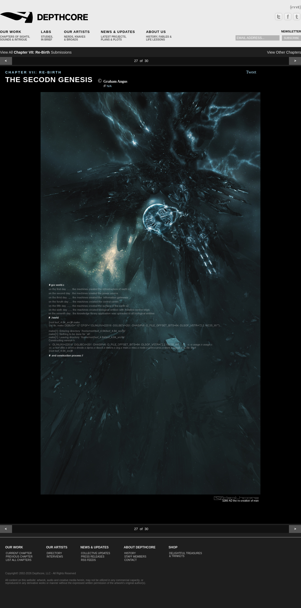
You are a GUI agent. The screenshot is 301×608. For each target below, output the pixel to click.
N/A (109, 86)
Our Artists (77, 32)
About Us (156, 32)
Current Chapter (19, 553)
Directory (54, 553)
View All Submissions (36, 52)
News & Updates (118, 32)
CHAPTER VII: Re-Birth (33, 72)
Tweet (251, 72)
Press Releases (92, 556)
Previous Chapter (19, 556)
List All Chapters (18, 560)
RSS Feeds (88, 560)
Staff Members (135, 556)
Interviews (55, 556)
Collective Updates (95, 553)
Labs (46, 32)
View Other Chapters (284, 52)
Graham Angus (115, 81)
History (130, 553)
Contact (130, 560)
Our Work (10, 32)
